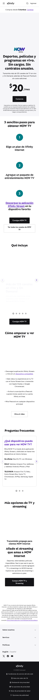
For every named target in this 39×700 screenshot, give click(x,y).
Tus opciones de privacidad (19, 687)
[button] (13, 313)
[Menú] (3, 3)
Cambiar (30, 10)
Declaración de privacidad (19, 682)
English (5, 652)
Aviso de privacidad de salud (19, 691)
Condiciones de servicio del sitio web (19, 674)
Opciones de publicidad (19, 695)
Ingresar (33, 3)
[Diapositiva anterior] (2, 280)
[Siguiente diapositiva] (36, 280)
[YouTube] (12, 656)
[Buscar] (27, 3)
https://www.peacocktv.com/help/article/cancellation (22, 620)
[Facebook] (8, 656)
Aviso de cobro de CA (19, 678)
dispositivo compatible (24, 374)
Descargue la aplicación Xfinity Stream (19, 204)
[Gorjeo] (3, 656)
